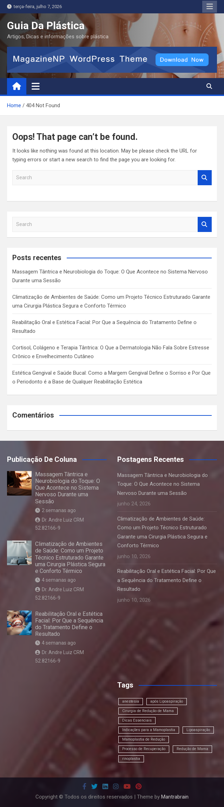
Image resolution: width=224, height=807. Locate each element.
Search (205, 177)
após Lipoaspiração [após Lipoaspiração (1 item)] (166, 701)
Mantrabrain (175, 797)
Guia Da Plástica (46, 25)
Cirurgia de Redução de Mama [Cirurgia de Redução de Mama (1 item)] (148, 711)
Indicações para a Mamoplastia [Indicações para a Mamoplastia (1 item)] (148, 730)
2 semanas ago (55, 510)
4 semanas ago (55, 580)
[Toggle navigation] (35, 86)
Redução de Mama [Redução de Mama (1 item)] (192, 749)
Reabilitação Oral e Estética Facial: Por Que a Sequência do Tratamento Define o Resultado (69, 624)
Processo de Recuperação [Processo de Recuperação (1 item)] (143, 749)
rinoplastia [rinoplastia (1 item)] (131, 758)
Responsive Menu (209, 7)
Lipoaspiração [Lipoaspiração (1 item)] (198, 730)
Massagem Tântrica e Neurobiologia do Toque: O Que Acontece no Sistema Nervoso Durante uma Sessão (67, 488)
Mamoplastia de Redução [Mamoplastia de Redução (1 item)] (143, 739)
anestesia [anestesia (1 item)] (130, 701)
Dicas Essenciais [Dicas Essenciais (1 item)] (137, 720)
